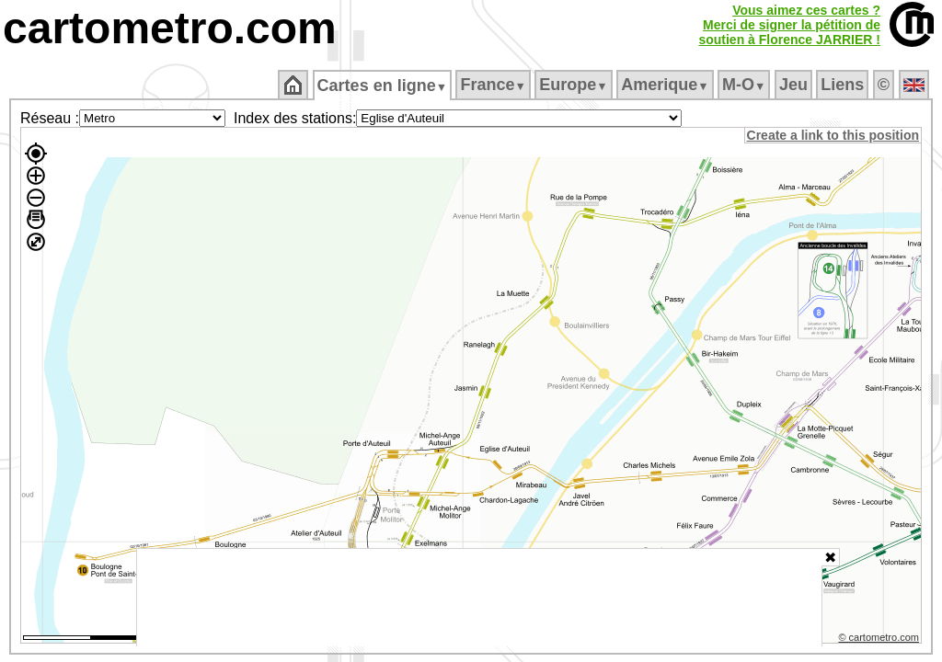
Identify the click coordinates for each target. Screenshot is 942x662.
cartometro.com (170, 28)
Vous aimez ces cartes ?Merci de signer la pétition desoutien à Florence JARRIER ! (789, 25)
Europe (575, 84)
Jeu (794, 84)
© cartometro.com (880, 639)
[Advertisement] (479, 597)
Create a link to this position (834, 135)
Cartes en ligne (383, 85)
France (494, 84)
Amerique (666, 84)
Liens (844, 84)
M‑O (745, 84)
